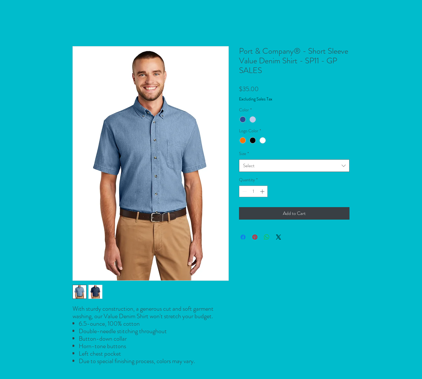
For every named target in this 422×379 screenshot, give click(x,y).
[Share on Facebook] (243, 237)
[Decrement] (244, 191)
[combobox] (294, 165)
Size (244, 153)
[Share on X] (278, 237)
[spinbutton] (253, 191)
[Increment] (263, 191)
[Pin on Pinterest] (255, 237)
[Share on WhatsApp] (266, 237)
